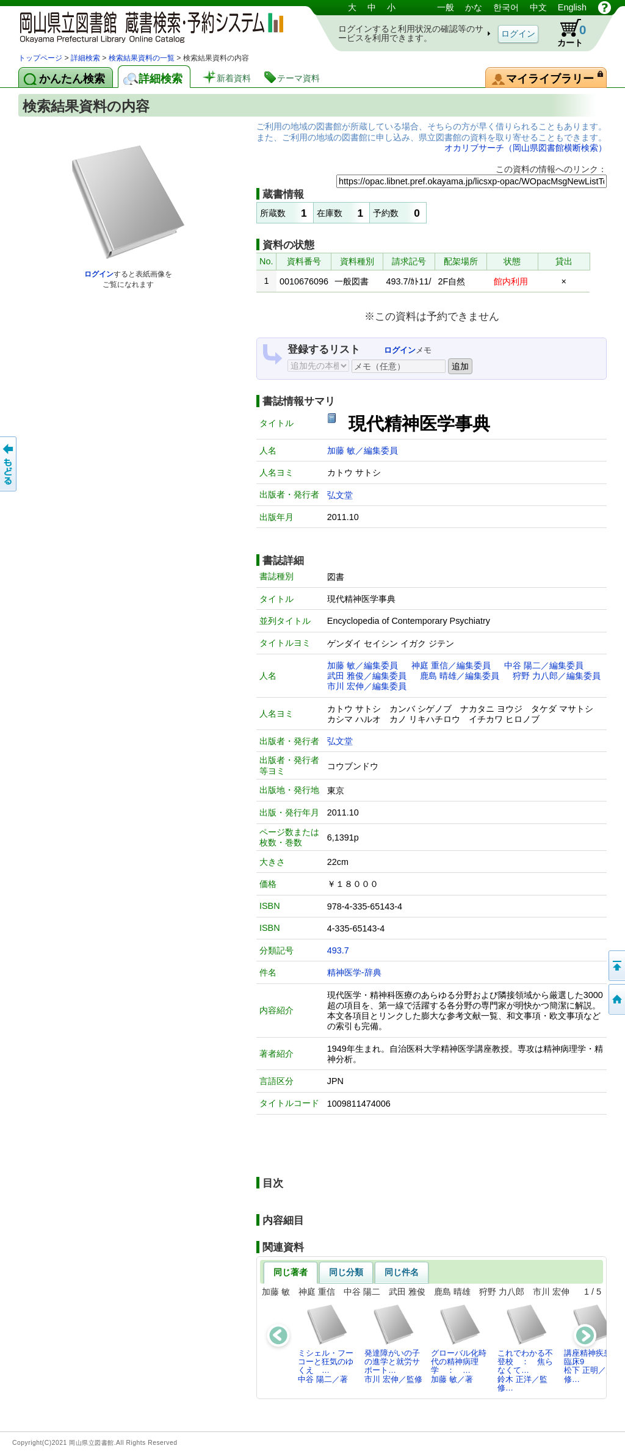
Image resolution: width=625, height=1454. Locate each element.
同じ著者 (290, 1272)
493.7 (338, 950)
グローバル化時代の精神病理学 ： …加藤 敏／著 (458, 1343)
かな (473, 7)
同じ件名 (402, 1272)
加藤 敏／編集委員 (362, 450)
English (572, 7)
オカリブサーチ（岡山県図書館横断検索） (525, 148)
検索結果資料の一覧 (142, 58)
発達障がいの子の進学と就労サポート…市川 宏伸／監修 (393, 1343)
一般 (445, 7)
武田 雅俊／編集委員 (366, 676)
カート (566, 33)
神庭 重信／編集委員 (451, 665)
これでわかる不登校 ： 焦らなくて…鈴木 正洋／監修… (525, 1347)
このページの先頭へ (616, 965)
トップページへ (616, 999)
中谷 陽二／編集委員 (543, 665)
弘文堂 (340, 495)
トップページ (40, 58)
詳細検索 (85, 58)
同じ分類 (346, 1272)
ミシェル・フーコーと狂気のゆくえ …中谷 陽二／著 (325, 1343)
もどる (9, 463)
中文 (538, 7)
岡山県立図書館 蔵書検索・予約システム (146, 26)
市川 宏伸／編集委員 (366, 686)
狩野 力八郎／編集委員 (557, 676)
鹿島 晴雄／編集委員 (459, 676)
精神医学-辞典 (354, 972)
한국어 (506, 7)
